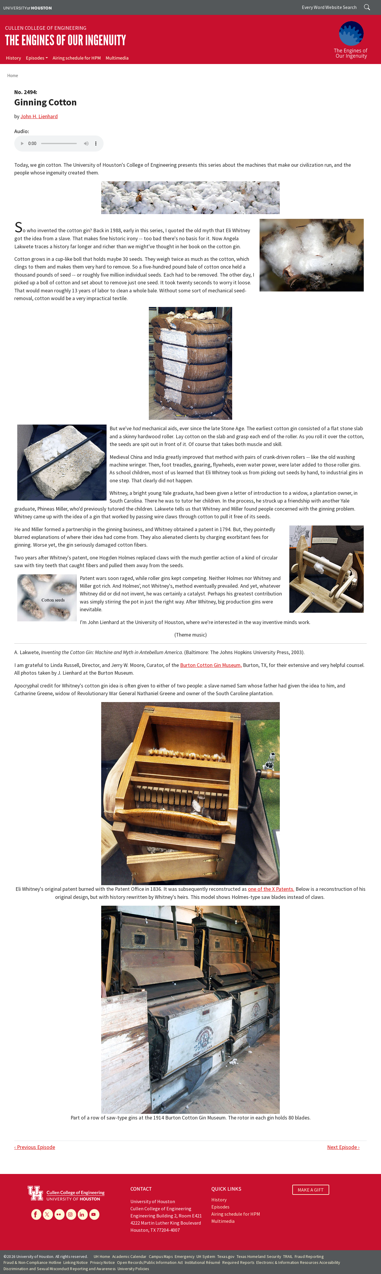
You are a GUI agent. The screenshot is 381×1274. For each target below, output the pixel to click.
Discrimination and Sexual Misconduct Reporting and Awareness (59, 1268)
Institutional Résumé (202, 1262)
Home (12, 75)
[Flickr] (59, 1214)
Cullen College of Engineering (45, 28)
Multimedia (117, 58)
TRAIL (288, 1256)
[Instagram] (71, 1214)
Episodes (35, 58)
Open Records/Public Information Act (150, 1262)
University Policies (133, 1268)
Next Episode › (343, 1147)
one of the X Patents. (271, 889)
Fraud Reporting (309, 1256)
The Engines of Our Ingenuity (65, 40)
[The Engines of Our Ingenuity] (354, 37)
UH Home (102, 1256)
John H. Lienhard (39, 116)
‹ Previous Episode (34, 1147)
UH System (205, 1256)
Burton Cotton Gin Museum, (211, 665)
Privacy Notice (102, 1262)
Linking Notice (75, 1262)
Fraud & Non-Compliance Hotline (32, 1262)
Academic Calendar (129, 1256)
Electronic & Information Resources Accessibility (298, 1262)
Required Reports (238, 1262)
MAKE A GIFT (311, 1190)
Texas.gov (226, 1256)
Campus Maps (161, 1256)
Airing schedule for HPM (77, 58)
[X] (48, 1214)
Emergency (185, 1256)
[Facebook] (36, 1214)
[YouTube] (94, 1214)
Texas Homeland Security (259, 1256)
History (13, 58)
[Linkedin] (83, 1214)
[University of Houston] (27, 7)
